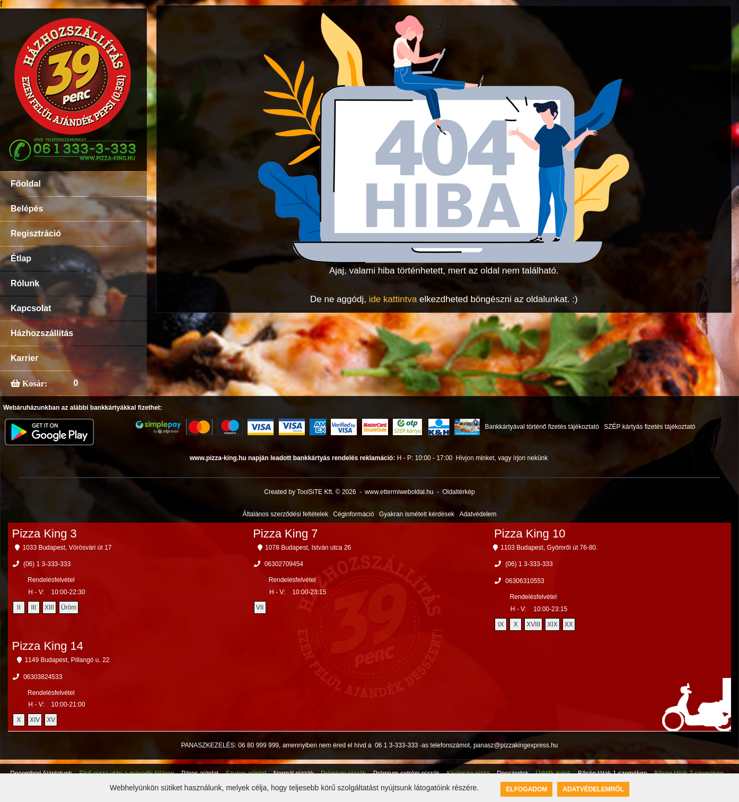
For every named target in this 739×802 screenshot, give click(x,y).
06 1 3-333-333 (396, 745)
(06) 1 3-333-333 (47, 564)
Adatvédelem (477, 514)
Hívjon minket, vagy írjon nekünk (502, 458)
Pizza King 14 (47, 646)
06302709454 (284, 564)
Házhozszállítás (42, 333)
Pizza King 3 (44, 533)
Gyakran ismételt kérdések (416, 514)
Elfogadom (526, 789)
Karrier (24, 358)
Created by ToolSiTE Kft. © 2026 (310, 492)
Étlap (21, 258)
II (19, 607)
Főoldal (26, 183)
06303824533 (42, 677)
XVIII (533, 624)
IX (501, 624)
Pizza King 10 (530, 533)
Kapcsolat (31, 308)
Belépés (27, 208)
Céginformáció (353, 514)
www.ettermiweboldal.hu (399, 492)
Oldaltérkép (458, 492)
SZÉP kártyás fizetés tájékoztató (650, 426)
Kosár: (33, 383)
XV (51, 720)
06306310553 (524, 581)
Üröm (68, 607)
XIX (552, 624)
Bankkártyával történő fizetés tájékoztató (542, 426)
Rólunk (25, 283)
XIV (35, 720)
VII (260, 607)
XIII (49, 607)
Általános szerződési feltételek (285, 514)
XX (569, 624)
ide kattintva (393, 299)
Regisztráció (36, 233)
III (33, 607)
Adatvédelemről (593, 789)
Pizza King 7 (285, 533)
